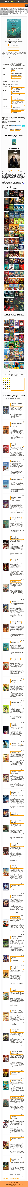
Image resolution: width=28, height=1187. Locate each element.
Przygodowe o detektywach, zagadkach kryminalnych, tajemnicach (17, 98)
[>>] (23, 183)
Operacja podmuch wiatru (16, 498)
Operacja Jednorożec (14, 866)
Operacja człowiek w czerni (16, 424)
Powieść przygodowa (16, 75)
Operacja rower (15, 752)
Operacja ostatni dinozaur (16, 821)
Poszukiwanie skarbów (17, 73)
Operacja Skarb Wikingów (15, 1030)
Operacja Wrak (15, 642)
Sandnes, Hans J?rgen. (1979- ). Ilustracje (17, 89)
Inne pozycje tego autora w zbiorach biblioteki (18, 107)
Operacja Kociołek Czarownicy (16, 937)
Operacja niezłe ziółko (15, 793)
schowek (12, 129)
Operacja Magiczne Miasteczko (16, 1052)
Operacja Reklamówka (15, 537)
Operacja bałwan (16, 743)
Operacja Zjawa (15, 581)
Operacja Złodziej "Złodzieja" (16, 1139)
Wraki (13, 71)
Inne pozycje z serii (16, 112)
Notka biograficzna (13, 45)
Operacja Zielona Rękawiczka (16, 813)
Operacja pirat (15, 601)
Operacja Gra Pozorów (15, 967)
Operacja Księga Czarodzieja (16, 772)
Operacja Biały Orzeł (15, 1159)
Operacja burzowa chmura (16, 404)
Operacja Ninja (15, 917)
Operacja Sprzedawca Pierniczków (14, 959)
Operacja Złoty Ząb (16, 1011)
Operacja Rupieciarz (14, 724)
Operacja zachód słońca (16, 444)
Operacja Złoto (15, 659)
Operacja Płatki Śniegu (15, 886)
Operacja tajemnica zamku (16, 896)
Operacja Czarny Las (16, 703)
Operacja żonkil (15, 461)
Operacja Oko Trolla (17, 1097)
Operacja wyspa (16, 479)
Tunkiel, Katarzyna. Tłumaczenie (16, 92)
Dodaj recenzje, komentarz (18, 109)
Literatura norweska (16, 77)
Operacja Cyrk (15, 560)
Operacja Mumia (16, 622)
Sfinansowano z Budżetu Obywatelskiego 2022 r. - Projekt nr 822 (17, 102)
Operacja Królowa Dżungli (16, 681)
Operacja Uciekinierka (14, 1117)
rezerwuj (18, 129)
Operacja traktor (16, 1080)
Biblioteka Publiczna (14, 9)
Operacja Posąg (16, 518)
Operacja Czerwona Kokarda (17, 844)
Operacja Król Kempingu (15, 989)
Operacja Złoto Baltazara (15, 1073)
